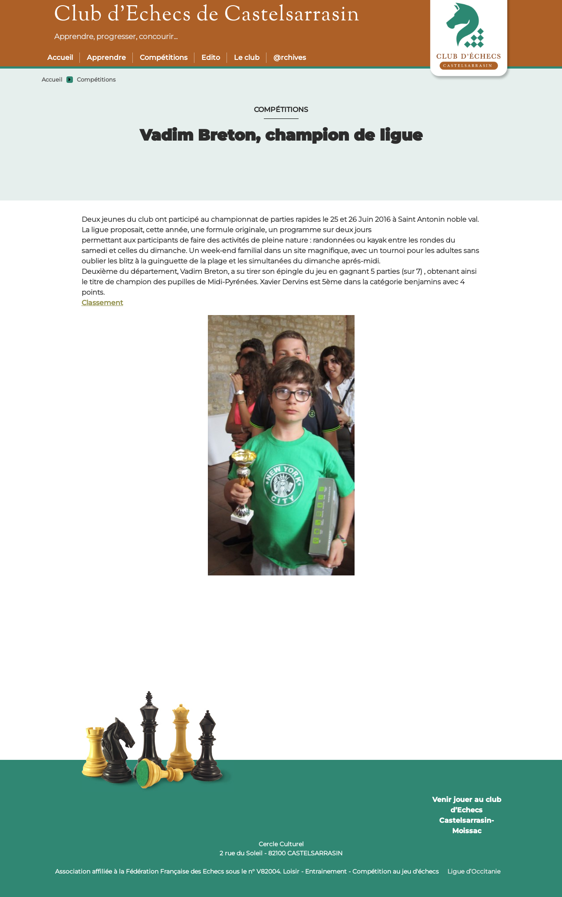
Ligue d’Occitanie (473, 871)
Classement (102, 303)
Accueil (60, 57)
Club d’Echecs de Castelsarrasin (207, 15)
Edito (210, 57)
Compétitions (163, 57)
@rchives (289, 57)
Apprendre (106, 57)
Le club (247, 57)
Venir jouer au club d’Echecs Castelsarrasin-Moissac (466, 815)
